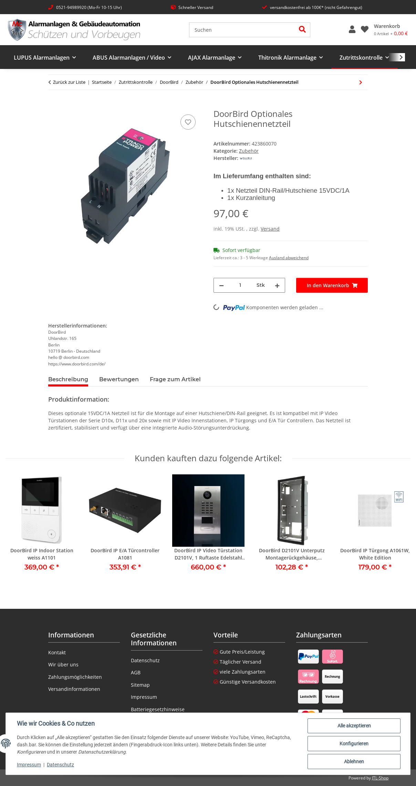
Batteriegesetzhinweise (158, 709)
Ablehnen (354, 761)
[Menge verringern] (221, 285)
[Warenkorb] (390, 29)
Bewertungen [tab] (119, 379)
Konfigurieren (354, 743)
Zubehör (249, 151)
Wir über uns (63, 664)
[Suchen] (242, 29)
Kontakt (57, 652)
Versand (270, 228)
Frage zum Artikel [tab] (175, 379)
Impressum (29, 764)
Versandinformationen (74, 689)
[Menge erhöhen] (277, 285)
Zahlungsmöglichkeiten (75, 677)
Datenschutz (60, 764)
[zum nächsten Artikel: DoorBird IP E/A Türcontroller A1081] (361, 82)
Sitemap (140, 685)
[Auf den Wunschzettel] (188, 122)
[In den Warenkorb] (53, 105)
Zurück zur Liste (69, 82)
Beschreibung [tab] (68, 379)
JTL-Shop (380, 778)
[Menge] (240, 285)
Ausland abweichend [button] (289, 258)
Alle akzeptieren (354, 725)
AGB (136, 672)
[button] (352, 29)
